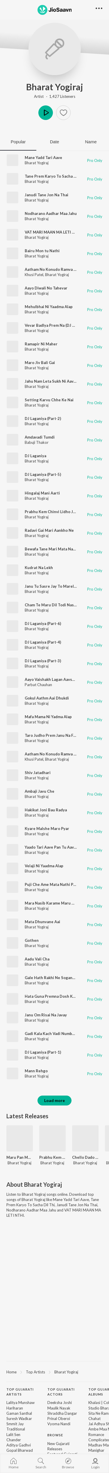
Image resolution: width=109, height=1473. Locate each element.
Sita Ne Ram (98, 1413)
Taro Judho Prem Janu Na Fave (52, 735)
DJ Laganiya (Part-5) (43, 474)
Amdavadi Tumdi (40, 437)
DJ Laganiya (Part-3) (43, 660)
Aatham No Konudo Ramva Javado (55, 754)
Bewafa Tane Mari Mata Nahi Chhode (58, 549)
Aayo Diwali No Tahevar (46, 288)
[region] (54, 1371)
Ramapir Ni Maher (41, 344)
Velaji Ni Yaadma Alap (44, 865)
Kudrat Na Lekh (39, 567)
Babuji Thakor (37, 442)
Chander (13, 1439)
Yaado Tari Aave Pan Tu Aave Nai (54, 847)
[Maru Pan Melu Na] (19, 1138)
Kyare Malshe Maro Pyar (47, 828)
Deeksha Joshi (59, 1402)
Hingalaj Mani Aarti (42, 493)
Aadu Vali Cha (37, 959)
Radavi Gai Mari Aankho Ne (49, 530)
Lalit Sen (13, 1434)
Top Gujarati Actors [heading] (61, 1391)
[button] (63, 112)
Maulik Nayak (58, 1408)
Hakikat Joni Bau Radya (46, 810)
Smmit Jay (15, 1423)
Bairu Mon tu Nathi (42, 250)
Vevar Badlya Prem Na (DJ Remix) (55, 325)
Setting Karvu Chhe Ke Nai (49, 400)
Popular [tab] (18, 141)
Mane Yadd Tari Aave (43, 157)
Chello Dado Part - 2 (85, 1157)
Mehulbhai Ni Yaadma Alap (49, 306)
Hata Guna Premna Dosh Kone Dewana (60, 996)
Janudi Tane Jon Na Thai (46, 194)
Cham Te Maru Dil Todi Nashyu (53, 605)
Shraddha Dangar (62, 1413)
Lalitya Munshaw (20, 1402)
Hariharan (14, 1408)
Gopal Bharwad (19, 1450)
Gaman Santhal (19, 1413)
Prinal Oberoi (58, 1418)
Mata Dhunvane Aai (42, 921)
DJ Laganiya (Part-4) (43, 642)
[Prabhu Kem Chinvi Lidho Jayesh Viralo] (52, 1138)
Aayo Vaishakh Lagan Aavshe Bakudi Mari (62, 679)
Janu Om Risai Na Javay (46, 1015)
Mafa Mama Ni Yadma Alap (48, 716)
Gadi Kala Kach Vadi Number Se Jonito (59, 1033)
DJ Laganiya (35, 455)
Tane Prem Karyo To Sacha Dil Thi (55, 176)
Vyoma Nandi (58, 1423)
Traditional (15, 1429)
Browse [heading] (55, 1435)
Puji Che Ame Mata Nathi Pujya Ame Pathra (64, 884)
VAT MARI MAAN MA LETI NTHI (53, 232)
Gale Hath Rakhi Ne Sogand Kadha (56, 977)
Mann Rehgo (36, 1070)
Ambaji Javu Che (39, 791)
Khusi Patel (34, 274)
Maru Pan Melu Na (19, 1157)
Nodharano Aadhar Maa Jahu (51, 213)
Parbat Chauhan (38, 684)
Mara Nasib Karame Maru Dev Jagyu (57, 903)
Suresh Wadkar (19, 1418)
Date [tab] (54, 141)
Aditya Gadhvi (18, 1445)
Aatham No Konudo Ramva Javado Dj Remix (64, 269)
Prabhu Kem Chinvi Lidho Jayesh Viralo (60, 511)
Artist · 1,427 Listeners (54, 96)
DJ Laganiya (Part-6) (43, 623)
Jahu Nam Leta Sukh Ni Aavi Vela (54, 381)
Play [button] (45, 112)
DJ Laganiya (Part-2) (43, 418)
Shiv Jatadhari (38, 772)
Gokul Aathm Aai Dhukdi (47, 698)
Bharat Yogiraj (54, 87)
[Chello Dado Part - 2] (85, 1138)
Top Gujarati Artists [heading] (20, 1391)
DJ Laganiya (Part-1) (43, 1052)
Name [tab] (91, 141)
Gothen (32, 940)
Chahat (94, 1418)
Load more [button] (54, 1100)
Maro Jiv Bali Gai (40, 362)
